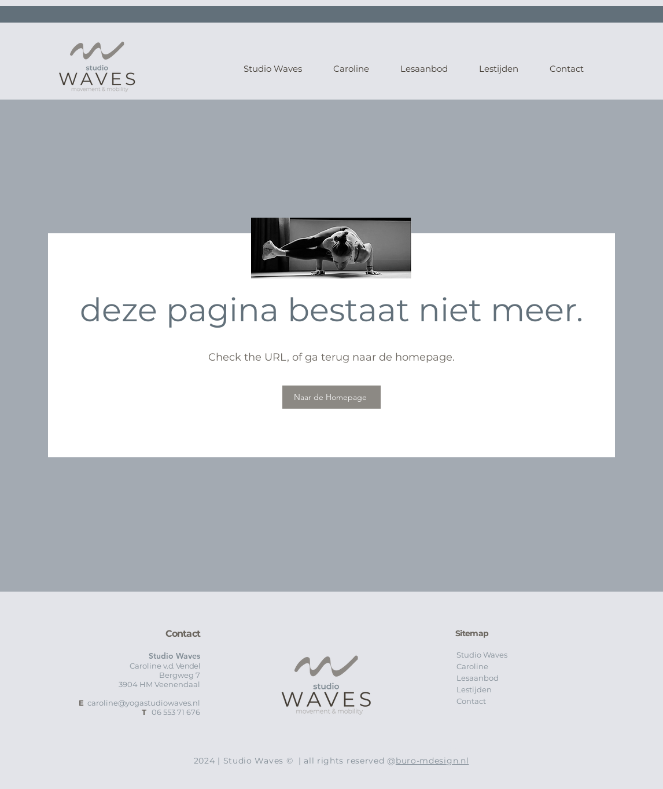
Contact (471, 701)
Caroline (472, 666)
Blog (453, 749)
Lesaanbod (477, 677)
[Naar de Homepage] (331, 397)
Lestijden (474, 689)
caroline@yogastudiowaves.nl (143, 702)
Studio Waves (481, 654)
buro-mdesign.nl (432, 760)
